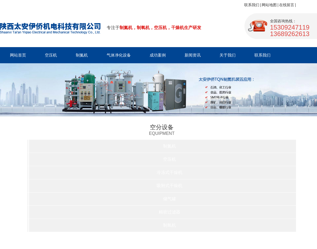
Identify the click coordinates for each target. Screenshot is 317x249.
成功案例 (158, 55)
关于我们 (227, 55)
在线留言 (286, 5)
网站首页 (18, 55)
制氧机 (169, 225)
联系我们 (251, 5)
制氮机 (82, 55)
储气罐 (169, 199)
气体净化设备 (119, 55)
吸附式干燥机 (169, 185)
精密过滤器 (169, 212)
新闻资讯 (193, 55)
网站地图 (269, 5)
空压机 (51, 55)
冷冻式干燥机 (169, 172)
